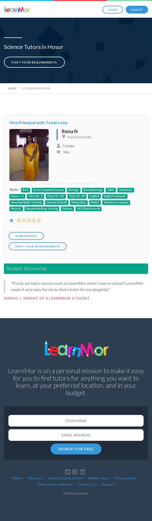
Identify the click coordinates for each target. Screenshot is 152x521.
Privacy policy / (126, 478)
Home (12, 88)
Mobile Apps (98, 478)
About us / (36, 478)
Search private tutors (65, 478)
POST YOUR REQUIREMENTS (37, 246)
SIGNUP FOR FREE (76, 449)
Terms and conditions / (55, 484)
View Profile (26, 235)
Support (107, 484)
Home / (18, 478)
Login (113, 9)
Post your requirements (34, 62)
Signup (137, 9)
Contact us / (87, 484)
